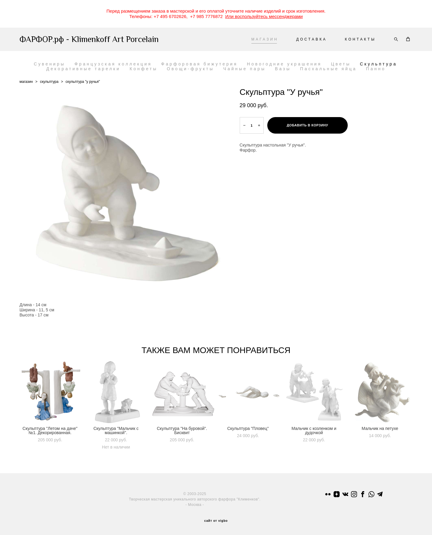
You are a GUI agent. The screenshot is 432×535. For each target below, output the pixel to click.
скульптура (49, 82)
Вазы (283, 68)
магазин (26, 82)
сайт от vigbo (216, 520)
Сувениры (49, 64)
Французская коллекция (113, 64)
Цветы (341, 64)
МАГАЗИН (264, 39)
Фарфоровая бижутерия (199, 64)
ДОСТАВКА (311, 39)
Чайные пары (244, 68)
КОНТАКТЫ (360, 39)
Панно (376, 68)
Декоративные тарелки (83, 68)
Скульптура (378, 64)
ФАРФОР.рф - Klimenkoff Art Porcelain (89, 39)
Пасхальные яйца (328, 68)
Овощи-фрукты (190, 68)
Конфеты (144, 68)
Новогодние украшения (284, 64)
